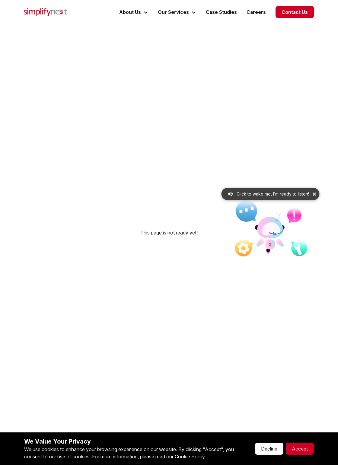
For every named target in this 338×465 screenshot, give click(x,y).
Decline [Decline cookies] (269, 449)
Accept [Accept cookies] (300, 449)
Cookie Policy (190, 457)
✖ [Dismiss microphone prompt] (314, 194)
